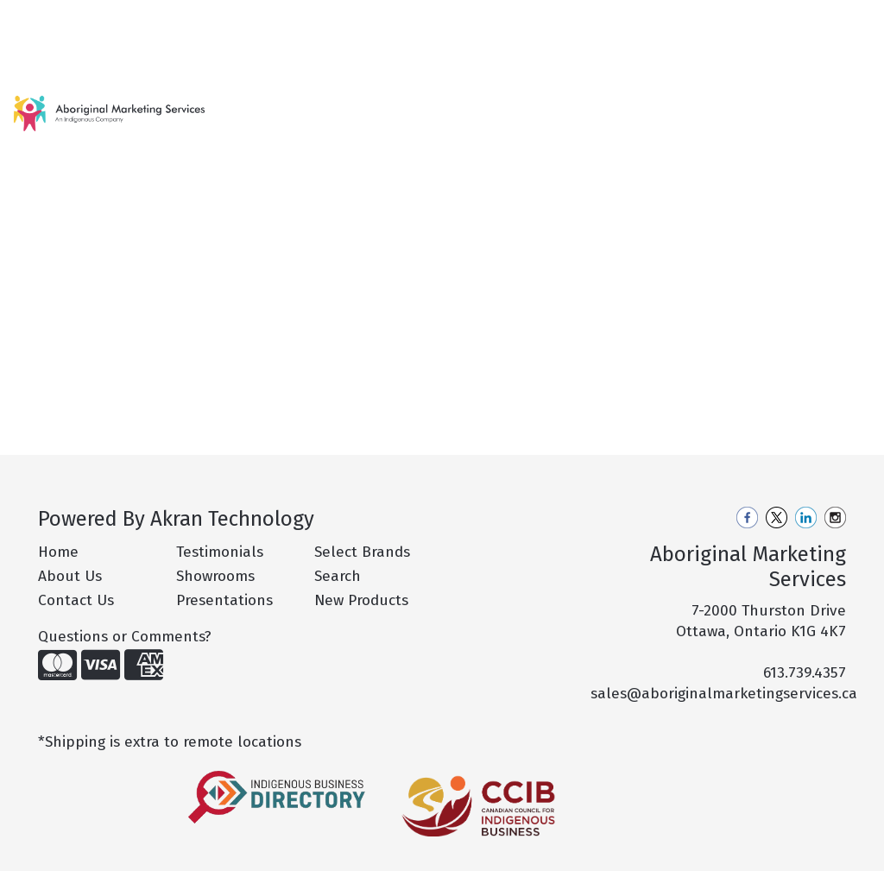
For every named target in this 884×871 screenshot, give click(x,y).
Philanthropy (314, 18)
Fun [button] (633, 113)
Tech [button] (835, 113)
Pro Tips (233, 18)
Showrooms (215, 576)
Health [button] (698, 113)
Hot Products (332, 123)
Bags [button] (476, 113)
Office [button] (771, 113)
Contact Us (50, 56)
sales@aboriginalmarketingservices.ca (723, 694)
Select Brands (362, 552)
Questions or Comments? (125, 637)
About (84, 18)
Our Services (155, 18)
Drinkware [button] (556, 113)
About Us (70, 576)
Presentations (224, 600)
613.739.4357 (804, 673)
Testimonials (219, 552)
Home (35, 18)
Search (647, 18)
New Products (258, 123)
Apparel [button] (404, 113)
